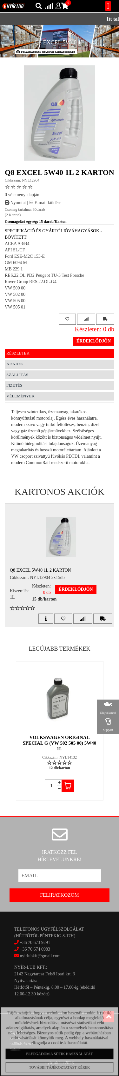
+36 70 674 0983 (35, 949)
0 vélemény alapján (22, 194)
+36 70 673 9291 (35, 942)
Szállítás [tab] (17, 374)
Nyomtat (15, 202)
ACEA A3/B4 (17, 243)
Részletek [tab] (18, 353)
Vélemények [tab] (20, 396)
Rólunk (15, 1049)
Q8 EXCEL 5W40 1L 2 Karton (40, 570)
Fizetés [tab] (14, 385)
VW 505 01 (15, 307)
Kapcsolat (17, 1032)
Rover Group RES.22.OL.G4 (30, 281)
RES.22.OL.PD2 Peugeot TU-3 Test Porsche (44, 275)
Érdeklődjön (93, 341)
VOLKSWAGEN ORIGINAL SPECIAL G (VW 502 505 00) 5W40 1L (59, 743)
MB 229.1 (14, 269)
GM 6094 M (16, 262)
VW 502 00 (15, 294)
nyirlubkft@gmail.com (37, 955)
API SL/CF (15, 250)
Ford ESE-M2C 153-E (25, 256)
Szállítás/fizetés (21, 1044)
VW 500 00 (15, 288)
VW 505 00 (15, 300)
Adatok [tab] (14, 364)
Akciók (15, 1038)
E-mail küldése (45, 202)
